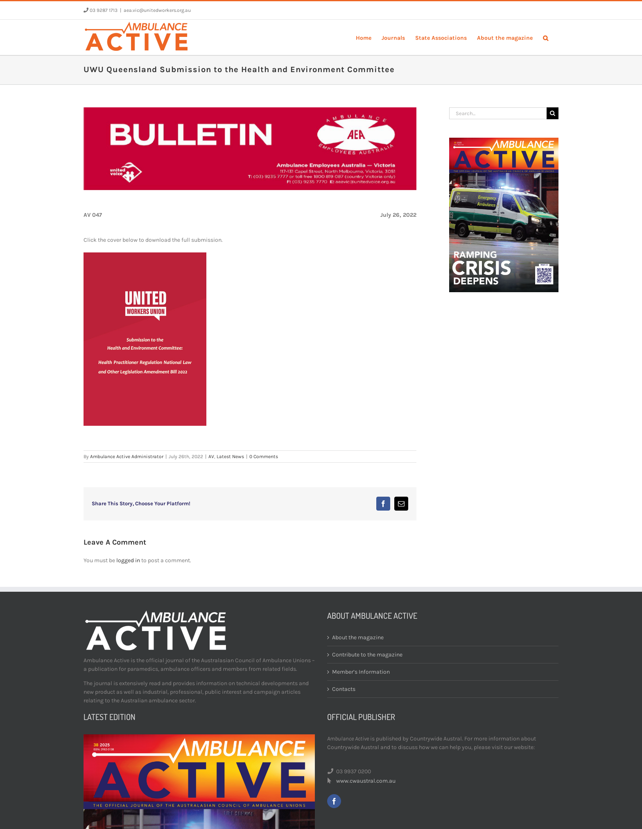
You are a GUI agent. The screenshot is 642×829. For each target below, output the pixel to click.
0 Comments (263, 456)
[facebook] (334, 801)
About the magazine (358, 637)
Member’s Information (361, 671)
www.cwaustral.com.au (366, 780)
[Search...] (498, 113)
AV (211, 456)
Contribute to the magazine (367, 654)
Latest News (230, 456)
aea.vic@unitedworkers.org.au (157, 10)
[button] (545, 37)
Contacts (343, 689)
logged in (128, 560)
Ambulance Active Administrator (126, 456)
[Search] (552, 113)
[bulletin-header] (250, 148)
